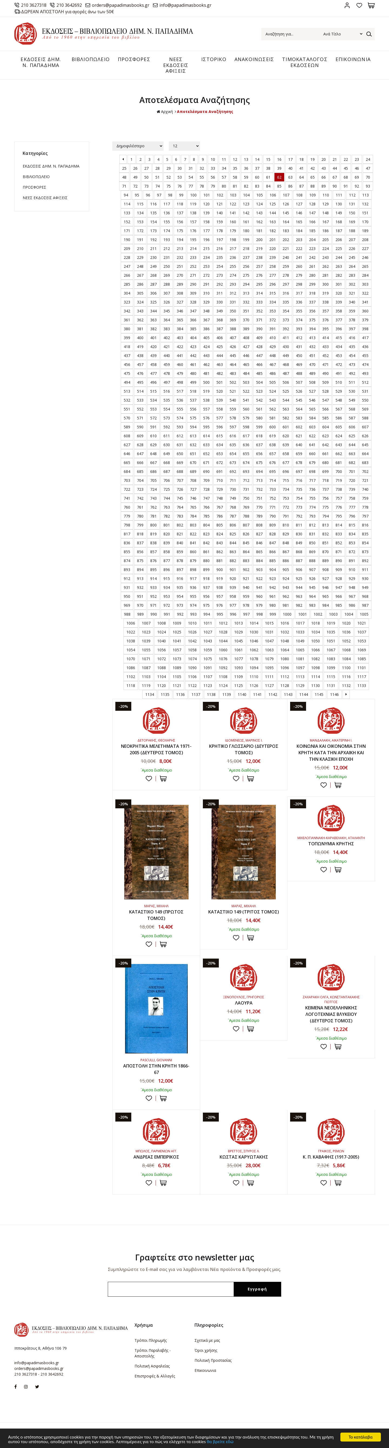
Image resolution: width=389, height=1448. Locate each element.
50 (146, 177)
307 (166, 293)
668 (166, 462)
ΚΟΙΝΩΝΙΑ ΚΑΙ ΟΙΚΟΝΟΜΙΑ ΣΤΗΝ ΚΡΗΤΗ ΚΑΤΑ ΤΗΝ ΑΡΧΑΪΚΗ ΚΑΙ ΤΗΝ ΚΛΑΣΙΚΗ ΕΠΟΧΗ (331, 752)
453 (339, 355)
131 (352, 203)
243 (325, 257)
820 (166, 533)
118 (180, 203)
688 (180, 471)
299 (312, 284)
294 (246, 284)
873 (365, 551)
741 (127, 498)
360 (365, 310)
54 (191, 177)
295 (259, 284)
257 (259, 266)
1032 (284, 632)
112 (352, 195)
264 (352, 266)
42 (312, 168)
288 (166, 284)
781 (153, 516)
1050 (315, 640)
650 (180, 453)
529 (339, 391)
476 (140, 373)
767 (219, 507)
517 (180, 391)
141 (233, 212)
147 (312, 212)
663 (352, 453)
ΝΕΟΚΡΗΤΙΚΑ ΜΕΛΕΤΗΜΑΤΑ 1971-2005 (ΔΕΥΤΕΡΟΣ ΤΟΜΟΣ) (156, 749)
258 (272, 266)
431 (299, 346)
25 (124, 168)
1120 (161, 685)
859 (180, 551)
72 (135, 186)
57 (224, 177)
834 (352, 533)
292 (219, 284)
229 (140, 257)
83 (257, 186)
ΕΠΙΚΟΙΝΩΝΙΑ (353, 59)
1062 (254, 649)
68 (346, 177)
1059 (207, 649)
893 (127, 569)
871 (339, 551)
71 (124, 186)
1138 (211, 694)
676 (272, 462)
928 (339, 578)
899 (206, 569)
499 (193, 382)
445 (233, 355)
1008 (161, 623)
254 (219, 266)
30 (179, 168)
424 (206, 346)
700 (339, 471)
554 (166, 409)
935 (180, 587)
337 (312, 302)
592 (166, 426)
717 (312, 480)
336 (299, 302)
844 (233, 542)
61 (268, 177)
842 (206, 542)
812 (312, 525)
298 (299, 284)
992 (180, 614)
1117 (361, 676)
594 (193, 426)
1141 (257, 694)
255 (233, 266)
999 (273, 614)
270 (180, 275)
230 (153, 257)
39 (279, 168)
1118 (130, 685)
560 (246, 409)
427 (246, 346)
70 (368, 177)
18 (301, 159)
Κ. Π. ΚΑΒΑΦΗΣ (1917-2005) (331, 1157)
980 (272, 605)
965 (325, 596)
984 (325, 605)
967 (352, 596)
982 (299, 605)
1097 (300, 667)
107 (286, 195)
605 (339, 426)
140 (219, 212)
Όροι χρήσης (205, 1350)
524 (272, 391)
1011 (207, 623)
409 (259, 337)
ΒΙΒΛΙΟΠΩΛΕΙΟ (91, 59)
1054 (130, 649)
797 (365, 516)
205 (325, 239)
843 (219, 542)
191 (140, 239)
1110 (254, 676)
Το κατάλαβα (361, 1437)
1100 (346, 667)
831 (312, 533)
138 (193, 212)
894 (140, 569)
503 (246, 382)
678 (299, 462)
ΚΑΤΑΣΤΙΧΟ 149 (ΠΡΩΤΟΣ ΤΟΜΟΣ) (156, 915)
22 (346, 159)
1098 (315, 667)
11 (224, 159)
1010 (192, 623)
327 (180, 302)
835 (365, 533)
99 (181, 195)
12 (235, 159)
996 (233, 614)
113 (365, 195)
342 (127, 310)
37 (257, 168)
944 (299, 587)
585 (325, 418)
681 (339, 462)
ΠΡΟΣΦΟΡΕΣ (134, 59)
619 (272, 435)
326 (166, 302)
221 (286, 248)
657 (272, 453)
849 (299, 542)
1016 (284, 623)
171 (127, 230)
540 (233, 400)
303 (365, 284)
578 (233, 418)
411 (286, 337)
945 (312, 587)
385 (193, 328)
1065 (300, 649)
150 (352, 212)
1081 (300, 658)
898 (193, 569)
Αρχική (165, 112)
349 (219, 310)
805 (219, 525)
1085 (361, 658)
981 (286, 605)
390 (259, 328)
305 (140, 293)
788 (246, 516)
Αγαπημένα (359, 5)
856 (140, 551)
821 (180, 533)
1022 (130, 632)
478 (166, 373)
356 (312, 310)
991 (167, 614)
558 (219, 409)
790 (272, 516)
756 (325, 498)
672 (219, 462)
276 (259, 275)
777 (352, 507)
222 (299, 248)
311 (219, 293)
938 (219, 587)
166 (312, 221)
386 (206, 328)
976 (219, 605)
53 (179, 177)
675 (259, 462)
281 (325, 275)
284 (365, 275)
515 (153, 391)
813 (325, 525)
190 (127, 239)
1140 (242, 694)
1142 (273, 694)
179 (233, 230)
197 (219, 239)
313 (246, 293)
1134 (149, 694)
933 (153, 587)
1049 (300, 640)
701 (352, 471)
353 (272, 310)
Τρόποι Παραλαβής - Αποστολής (153, 1353)
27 (146, 168)
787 (233, 516)
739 (352, 489)
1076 (223, 658)
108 (299, 195)
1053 (361, 640)
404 (193, 337)
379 (365, 319)
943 (286, 587)
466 (259, 364)
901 (233, 569)
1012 (223, 623)
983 (312, 605)
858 (166, 551)
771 (272, 507)
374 (299, 319)
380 (127, 328)
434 (339, 346)
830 (299, 533)
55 (202, 177)
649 (166, 453)
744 (166, 498)
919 (219, 578)
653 (219, 453)
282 (339, 275)
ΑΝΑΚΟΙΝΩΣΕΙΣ (254, 59)
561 (259, 409)
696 (286, 471)
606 (352, 426)
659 (299, 453)
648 (153, 453)
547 (325, 400)
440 (166, 355)
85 (279, 186)
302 (352, 284)
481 (206, 373)
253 (206, 266)
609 (140, 435)
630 (166, 444)
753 (286, 498)
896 (166, 569)
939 (233, 587)
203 (299, 239)
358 (339, 310)
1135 (165, 694)
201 (272, 239)
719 (339, 480)
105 (259, 195)
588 (365, 418)
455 (365, 355)
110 (326, 195)
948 (352, 587)
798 (127, 525)
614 (206, 435)
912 (127, 578)
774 (312, 507)
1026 (192, 632)
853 (352, 542)
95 (137, 195)
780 (140, 516)
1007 (146, 623)
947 (339, 587)
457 (140, 364)
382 (153, 328)
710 (219, 480)
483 (233, 373)
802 (180, 525)
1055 (146, 649)
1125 (238, 685)
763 (166, 507)
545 (299, 400)
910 (352, 569)
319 (325, 293)
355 (299, 310)
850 (312, 542)
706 (166, 480)
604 (325, 426)
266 (127, 275)
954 (180, 596)
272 (206, 275)
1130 (315, 685)
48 (124, 177)
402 (166, 337)
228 (127, 257)
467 (272, 364)
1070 (130, 658)
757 (339, 498)
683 (365, 462)
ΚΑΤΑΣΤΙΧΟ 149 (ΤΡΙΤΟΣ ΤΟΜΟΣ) (243, 912)
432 (312, 346)
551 (127, 409)
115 (140, 203)
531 (365, 391)
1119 (146, 685)
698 (312, 471)
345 (166, 310)
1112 (284, 676)
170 (365, 221)
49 (135, 177)
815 (352, 525)
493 (365, 373)
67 (335, 177)
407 (233, 337)
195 (193, 239)
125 (272, 203)
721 (365, 480)
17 (290, 159)
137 (180, 212)
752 (272, 498)
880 (206, 560)
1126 (254, 685)
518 (193, 391)
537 (193, 400)
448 (272, 355)
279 (299, 275)
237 (246, 257)
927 (325, 578)
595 (206, 426)
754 (299, 498)
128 (312, 203)
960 (259, 596)
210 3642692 (69, 5)
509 (325, 382)
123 (246, 203)
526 (299, 391)
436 (365, 346)
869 (312, 551)
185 (312, 230)
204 (312, 239)
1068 (346, 649)
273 (219, 275)
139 (206, 212)
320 (339, 293)
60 (257, 177)
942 (272, 587)
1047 (269, 640)
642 (325, 444)
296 (272, 284)
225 (339, 248)
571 (140, 418)
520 (219, 391)
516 (166, 391)
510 (339, 382)
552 (140, 409)
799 (140, 525)
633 (206, 444)
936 (193, 587)
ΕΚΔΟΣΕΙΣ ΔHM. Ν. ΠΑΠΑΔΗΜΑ (41, 62)
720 (352, 480)
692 (233, 471)
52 (168, 177)
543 (272, 400)
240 (286, 257)
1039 (146, 640)
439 (153, 355)
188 (352, 230)
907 (312, 569)
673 (233, 462)
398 (365, 328)
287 (153, 284)
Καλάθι (371, 5)
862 (219, 551)
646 (127, 453)
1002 (318, 614)
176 (193, 230)
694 (259, 471)
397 (352, 328)
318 (312, 293)
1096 (284, 667)
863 (233, 551)
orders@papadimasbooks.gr (120, 5)
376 (325, 319)
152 (127, 221)
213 (180, 248)
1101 (361, 667)
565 (312, 409)
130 (339, 203)
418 (127, 346)
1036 (346, 632)
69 (357, 177)
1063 (269, 649)
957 (219, 596)
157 (193, 221)
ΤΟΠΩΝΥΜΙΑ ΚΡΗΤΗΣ (331, 844)
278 (286, 275)
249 (153, 266)
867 (286, 551)
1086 (130, 667)
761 (140, 507)
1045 (238, 640)
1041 (177, 640)
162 (259, 221)
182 (272, 230)
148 (325, 212)
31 (191, 168)
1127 (269, 685)
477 (153, 373)
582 (286, 418)
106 (273, 195)
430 (286, 346)
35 (235, 168)
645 (365, 444)
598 (246, 426)
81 (235, 186)
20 (323, 159)
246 (365, 257)
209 (127, 248)
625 (352, 435)
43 (323, 168)
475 (127, 373)
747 (206, 498)
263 (339, 266)
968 (365, 596)
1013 (238, 623)
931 (127, 587)
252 (193, 266)
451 (312, 355)
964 (312, 596)
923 (272, 578)
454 (352, 355)
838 (153, 542)
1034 (315, 632)
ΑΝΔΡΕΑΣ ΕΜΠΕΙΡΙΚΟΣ (156, 1157)
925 (299, 578)
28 (157, 168)
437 (127, 355)
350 (233, 310)
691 (219, 471)
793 (312, 516)
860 (193, 551)
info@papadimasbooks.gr (185, 5)
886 (286, 560)
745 (180, 498)
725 (166, 489)
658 (286, 453)
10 (213, 159)
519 (206, 391)
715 (286, 480)
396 (339, 328)
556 (193, 409)
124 (259, 203)
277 (272, 275)
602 (299, 426)
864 (246, 551)
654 (233, 453)
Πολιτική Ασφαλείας (152, 1366)
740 (365, 489)
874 (127, 560)
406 (219, 337)
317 (299, 293)
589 (127, 426)
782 (166, 516)
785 (206, 516)
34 (224, 168)
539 (219, 400)
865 (259, 551)
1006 (130, 623)
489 (312, 373)
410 (272, 337)
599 (259, 426)
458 (153, 364)
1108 (223, 676)
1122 (192, 685)
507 (299, 382)
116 (153, 203)
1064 (284, 649)
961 (272, 596)
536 (180, 400)
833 (339, 533)
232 (180, 257)
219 (259, 248)
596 (219, 426)
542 (259, 400)
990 (153, 614)
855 (127, 551)
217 (233, 248)
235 (219, 257)
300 (325, 284)
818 (140, 533)
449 (286, 355)
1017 (300, 623)
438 (140, 355)
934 (166, 587)
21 (335, 159)
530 (352, 391)
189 (365, 230)
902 (246, 569)
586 (339, 418)
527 (312, 391)
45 (346, 168)
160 (233, 221)
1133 (361, 685)
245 (352, 257)
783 (180, 516)
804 (206, 525)
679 (312, 462)
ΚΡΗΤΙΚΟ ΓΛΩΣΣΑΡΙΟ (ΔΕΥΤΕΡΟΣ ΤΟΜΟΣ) (243, 749)
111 (339, 195)
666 (140, 462)
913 (140, 578)
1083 (331, 658)
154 (153, 221)
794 (325, 516)
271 (193, 275)
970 (140, 605)
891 (352, 560)
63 (290, 177)
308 (180, 293)
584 (312, 418)
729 (219, 489)
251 (180, 266)
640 (299, 444)
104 (246, 195)
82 (246, 186)
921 (246, 578)
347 (193, 310)
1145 (319, 694)
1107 (207, 676)
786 (219, 516)
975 (206, 605)
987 (365, 605)
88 (312, 186)
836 (127, 542)
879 (193, 560)
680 (325, 462)
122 (233, 203)
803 (193, 525)
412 (299, 337)
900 (219, 569)
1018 (315, 623)
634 (219, 444)
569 (365, 409)
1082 (315, 658)
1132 (346, 685)
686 (153, 471)
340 (352, 302)
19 (312, 159)
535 (166, 400)
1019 (331, 623)
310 (206, 293)
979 (259, 605)
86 (290, 186)
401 (153, 337)
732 (259, 489)
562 (272, 409)
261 (312, 266)
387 (219, 328)
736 (312, 489)
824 (219, 533)
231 (166, 257)
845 (246, 542)
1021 (361, 623)
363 (153, 319)
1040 (161, 640)
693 (246, 471)
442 (193, 355)
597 (233, 426)
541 (246, 400)
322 (365, 293)
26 (135, 168)
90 (335, 186)
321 (352, 293)
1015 (269, 623)
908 (325, 569)
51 (157, 177)
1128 (284, 685)
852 (339, 542)
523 (259, 391)
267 (140, 275)
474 (365, 364)
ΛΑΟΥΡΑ (244, 1003)
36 (246, 168)
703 (127, 480)
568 (352, 409)
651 (193, 453)
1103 (146, 676)
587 (352, 418)
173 (153, 230)
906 (299, 569)
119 (193, 203)
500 (206, 382)
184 (299, 230)
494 (127, 382)
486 (272, 373)
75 (168, 186)
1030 (254, 632)
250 (166, 266)
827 (259, 533)
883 (246, 560)
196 (206, 239)
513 (127, 391)
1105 (177, 676)
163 (272, 221)
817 (127, 533)
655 (246, 453)
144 (272, 212)
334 (272, 302)
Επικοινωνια (205, 1370)
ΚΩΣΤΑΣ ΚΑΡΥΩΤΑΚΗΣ (244, 1157)
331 (233, 302)
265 (365, 266)
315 (272, 293)
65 (312, 177)
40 (290, 168)
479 (180, 373)
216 (219, 248)
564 (299, 409)
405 (206, 337)
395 (325, 328)
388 (233, 328)
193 (166, 239)
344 (153, 310)
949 (365, 587)
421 (166, 346)
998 (259, 614)
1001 (302, 614)
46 (357, 168)
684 (127, 471)
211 (153, 248)
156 (180, 221)
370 (246, 319)
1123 (207, 685)
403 (180, 337)
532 (127, 400)
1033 (300, 632)
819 (153, 533)
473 (352, 364)
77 (191, 186)
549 (352, 400)
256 (246, 266)
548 (339, 400)
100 (193, 195)
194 (180, 239)
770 (259, 507)
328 (193, 302)
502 (233, 382)
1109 (238, 676)
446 (246, 355)
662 (339, 453)
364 (166, 319)
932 (140, 587)
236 (233, 257)
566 (325, 409)
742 (140, 498)
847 (272, 542)
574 (180, 418)
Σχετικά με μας (207, 1340)
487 (286, 373)
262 (325, 266)
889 (325, 560)
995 (220, 614)
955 (193, 596)
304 (127, 293)
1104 (161, 676)
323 (127, 302)
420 (153, 346)
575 (193, 418)
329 (206, 302)
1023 (146, 632)
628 (140, 444)
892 (365, 560)
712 (246, 480)
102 (220, 195)
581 (272, 418)
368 (219, 319)
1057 (177, 649)
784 (193, 516)
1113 (300, 676)
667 (153, 462)
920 (233, 578)
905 (286, 569)
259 (286, 266)
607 (365, 426)
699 (325, 471)
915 (166, 578)
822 (193, 533)
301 (339, 284)
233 (193, 257)
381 (140, 328)
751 (259, 498)
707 (180, 480)
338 (325, 302)
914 (153, 578)
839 (166, 542)
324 (140, 302)
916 (180, 578)
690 (206, 471)
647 (140, 453)
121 (219, 203)
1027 (207, 632)
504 (259, 382)
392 (286, 328)
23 (357, 159)
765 (193, 507)
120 (206, 203)
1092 (223, 667)
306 (153, 293)
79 (213, 186)
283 (352, 275)
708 (193, 480)
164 (286, 221)
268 (153, 275)
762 (153, 507)
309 (193, 293)
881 (219, 560)
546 (312, 400)
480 (193, 373)
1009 (177, 623)
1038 (130, 640)
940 (246, 587)
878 (180, 560)
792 (299, 516)
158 (206, 221)
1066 (315, 649)
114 (127, 203)
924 (286, 578)
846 (259, 542)
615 (219, 435)
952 (153, 596)
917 (193, 578)
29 (168, 168)
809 (272, 525)
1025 (177, 632)
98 (170, 195)
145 (286, 212)
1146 (334, 694)
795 (339, 516)
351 (246, 310)
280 (312, 275)
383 (166, 328)
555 (180, 409)
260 (299, 266)
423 (193, 346)
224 (325, 248)
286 (140, 284)
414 (325, 337)
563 (286, 409)
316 (286, 293)
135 (153, 212)
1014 (254, 623)
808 (259, 525)
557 (206, 409)
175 (180, 230)
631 (180, 444)
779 (127, 516)
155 (166, 221)
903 (259, 569)
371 (259, 319)
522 (246, 391)
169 (352, 221)
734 (286, 489)
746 (193, 498)
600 (272, 426)
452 (325, 355)
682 (352, 462)
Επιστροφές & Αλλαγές (155, 1376)
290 (193, 284)
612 (180, 435)
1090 (192, 667)
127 (299, 203)
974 (193, 605)
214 (193, 248)
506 (286, 382)
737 (325, 489)
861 (206, 551)
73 (146, 186)
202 (286, 239)
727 (193, 489)
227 (365, 248)
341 (365, 302)
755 (312, 498)
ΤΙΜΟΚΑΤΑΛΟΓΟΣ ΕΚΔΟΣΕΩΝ (304, 62)
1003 (333, 614)
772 (286, 507)
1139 (226, 694)
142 (246, 212)
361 (127, 319)
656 (259, 453)
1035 (331, 632)
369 (233, 319)
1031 (269, 632)
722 (127, 489)
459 (166, 364)
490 (325, 373)
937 (206, 587)
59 (246, 177)
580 (259, 418)
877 (166, 560)
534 (153, 400)
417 (365, 337)
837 (140, 542)
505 (272, 382)
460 (180, 364)
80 (224, 186)
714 (272, 480)
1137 (196, 694)
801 (166, 525)
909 (339, 569)
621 (299, 435)
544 (286, 400)
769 (246, 507)
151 (365, 212)
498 (180, 382)
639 (286, 444)
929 (352, 578)
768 (233, 507)
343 (140, 310)
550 (365, 400)
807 (246, 525)
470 (312, 364)
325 (153, 302)
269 (166, 275)
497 (166, 382)
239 (272, 257)
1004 (348, 614)
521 (233, 391)
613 (193, 435)
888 (312, 560)
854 (365, 542)
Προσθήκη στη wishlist (149, 778)
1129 (300, 685)
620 (286, 435)
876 (153, 560)
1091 (207, 667)
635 (233, 444)
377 (339, 319)
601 (286, 426)
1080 (284, 658)
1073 (177, 658)
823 (206, 533)
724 (153, 489)
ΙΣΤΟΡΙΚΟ (213, 59)
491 (339, 373)
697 (299, 471)
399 (127, 337)
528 (325, 391)
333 (259, 302)
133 (127, 212)
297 (286, 284)
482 (219, 373)
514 (140, 391)
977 (233, 605)
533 (140, 400)
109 (312, 195)
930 (365, 578)
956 (206, 596)
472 (339, 364)
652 (206, 453)
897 (180, 569)
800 (153, 525)
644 (352, 444)
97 (159, 195)
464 (233, 364)
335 (286, 302)
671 (206, 462)
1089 (177, 667)
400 (140, 337)
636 (246, 444)
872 (352, 551)
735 (299, 489)
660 (312, 453)
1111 (269, 676)
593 (180, 426)
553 (153, 409)
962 (286, 596)
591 (153, 426)
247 (127, 266)
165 (299, 221)
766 (206, 507)
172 (140, 230)
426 (233, 346)
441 (180, 355)
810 (286, 525)
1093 (238, 667)
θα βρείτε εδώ (220, 1441)
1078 (254, 658)
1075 (207, 658)
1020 (346, 623)
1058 (192, 649)
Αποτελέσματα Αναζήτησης (205, 111)
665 (127, 462)
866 (272, 551)
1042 (192, 640)
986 (352, 605)
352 (259, 310)
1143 (288, 694)
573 (166, 418)
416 (352, 337)
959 (246, 596)
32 (202, 168)
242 (312, 257)
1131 (331, 685)
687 (166, 471)
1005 (364, 614)
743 (153, 498)
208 (365, 239)
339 (339, 302)
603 (312, 426)
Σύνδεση (347, 5)
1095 (269, 667)
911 (365, 569)
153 (140, 221)
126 (286, 203)
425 (219, 346)
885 (272, 560)
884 (259, 560)
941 (259, 587)
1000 (287, 614)
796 (352, 516)
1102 (130, 676)
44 (335, 168)
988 (127, 614)
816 (365, 525)
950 (127, 596)
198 (233, 239)
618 (259, 435)
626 (365, 435)
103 (233, 195)
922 (259, 578)
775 (325, 507)
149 (339, 212)
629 (153, 444)
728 (206, 489)
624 (339, 435)
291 (206, 284)
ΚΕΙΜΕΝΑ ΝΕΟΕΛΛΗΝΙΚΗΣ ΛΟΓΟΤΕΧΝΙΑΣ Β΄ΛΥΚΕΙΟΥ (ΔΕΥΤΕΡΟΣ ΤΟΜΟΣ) (331, 1014)
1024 (161, 632)
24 (368, 159)
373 (286, 319)
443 (206, 355)
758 (352, 498)
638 (272, 444)
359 (352, 310)
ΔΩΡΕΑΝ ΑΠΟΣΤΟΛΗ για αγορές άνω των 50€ (67, 12)
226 (352, 248)
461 (193, 364)
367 (206, 319)
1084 (346, 658)
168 (339, 221)
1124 (223, 685)
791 (286, 516)
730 (233, 489)
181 (259, 230)
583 (299, 418)
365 (180, 319)
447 (259, 355)
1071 (146, 658)
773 (299, 507)
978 (246, 605)
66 (323, 177)
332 (246, 302)
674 (246, 462)
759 (365, 498)
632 (193, 444)
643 (339, 444)
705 (153, 480)
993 (193, 614)
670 (193, 462)
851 (325, 542)
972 (166, 605)
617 (246, 435)
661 (325, 453)
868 (299, 551)
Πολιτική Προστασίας (213, 1360)
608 (127, 435)
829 (286, 533)
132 (365, 203)
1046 (254, 640)
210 (140, 248)
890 (339, 560)
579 (246, 418)
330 (219, 302)
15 (268, 159)
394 (312, 328)
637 (259, 444)
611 (166, 435)
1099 (331, 667)
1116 (346, 676)
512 (365, 382)
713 (259, 480)
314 (259, 293)
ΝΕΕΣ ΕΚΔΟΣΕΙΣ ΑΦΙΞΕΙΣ (176, 65)
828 (272, 533)
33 (213, 168)
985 (339, 605)
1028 (223, 632)
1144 (303, 694)
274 (233, 275)
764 (180, 507)
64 (301, 177)
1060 (223, 649)
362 (140, 319)
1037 (361, 632)
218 (246, 248)
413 (312, 337)
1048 (284, 640)
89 (323, 186)
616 (233, 435)
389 (246, 328)
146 (299, 212)
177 (206, 230)
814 (339, 525)
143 (259, 212)
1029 (238, 632)
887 (299, 560)
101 (206, 195)
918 (206, 578)
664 (365, 453)
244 (339, 257)
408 (246, 337)
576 (206, 418)
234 (206, 257)
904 (272, 569)
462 (206, 364)
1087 (146, 667)
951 (140, 596)
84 (268, 186)
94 (126, 195)
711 (233, 480)
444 (219, 355)
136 (166, 212)
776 (339, 507)
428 (259, 346)
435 (352, 346)
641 (312, 444)
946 (325, 587)
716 (299, 480)
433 (325, 346)
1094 (254, 667)
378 (352, 319)
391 (272, 328)
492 (352, 373)
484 (246, 373)
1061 (238, 649)
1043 (207, 640)
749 (233, 498)
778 (365, 507)
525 (286, 391)
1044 (223, 640)
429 (272, 346)
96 (148, 195)
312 (233, 293)
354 (286, 310)
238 (259, 257)
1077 (238, 658)
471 (325, 364)
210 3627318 (33, 5)
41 (301, 168)
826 (246, 533)
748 (219, 498)
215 (206, 248)
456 (127, 364)
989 (140, 614)
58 (235, 177)
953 (166, 596)
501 (219, 382)
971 (153, 605)
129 (325, 203)
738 (339, 489)
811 (299, 525)
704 (140, 480)
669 (180, 462)
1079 (269, 658)
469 (299, 364)
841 (193, 542)
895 (153, 569)
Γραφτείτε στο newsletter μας (194, 1257)
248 (140, 266)
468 (286, 364)
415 (339, 337)
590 (140, 426)
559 (233, 409)
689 (193, 471)
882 (233, 560)
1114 (315, 676)
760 (127, 507)
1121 (177, 685)
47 (368, 168)
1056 (161, 649)
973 (180, 605)
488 (299, 373)
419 (140, 346)
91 (346, 186)
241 (299, 257)
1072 (161, 658)
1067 (331, 649)
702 (365, 471)
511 (352, 382)
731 (246, 489)
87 (301, 186)
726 (180, 489)
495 (140, 382)
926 (312, 578)
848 (286, 542)
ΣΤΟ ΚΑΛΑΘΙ (163, 778)
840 (180, 542)
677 (286, 462)
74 (157, 186)
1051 (331, 640)
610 (153, 435)
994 (206, 614)
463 (219, 364)
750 (246, 498)
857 (153, 551)
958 (233, 596)
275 (246, 275)
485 (259, 373)
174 (166, 230)
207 (352, 239)
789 (259, 516)
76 (179, 186)
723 (140, 489)
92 (357, 186)
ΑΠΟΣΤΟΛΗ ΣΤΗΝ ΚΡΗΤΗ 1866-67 (156, 1069)
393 (299, 328)
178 (219, 230)
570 (127, 418)
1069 (361, 649)
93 (368, 186)
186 (325, 230)
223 (312, 248)
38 (268, 168)
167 (325, 221)
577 (219, 418)
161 (246, 221)
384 (180, 328)
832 (325, 533)
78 (202, 186)
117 (166, 203)
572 (153, 418)
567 (339, 409)
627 (127, 444)
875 (140, 560)
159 (219, 221)
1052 (346, 640)
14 (257, 159)
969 (127, 605)
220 (272, 248)
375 (312, 319)
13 (246, 159)
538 (206, 400)
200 (259, 239)
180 (246, 230)
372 (272, 319)
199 (246, 239)
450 (299, 355)
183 (286, 230)
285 (127, 284)
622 (312, 435)
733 (272, 489)
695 (272, 471)
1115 (331, 676)
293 (233, 284)
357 (325, 310)
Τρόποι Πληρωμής (151, 1340)
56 (213, 177)
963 (299, 596)
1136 (180, 694)
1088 (161, 667)
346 (180, 310)
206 (339, 239)
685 (140, 471)
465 (246, 364)
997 (246, 614)
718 (325, 480)
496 (153, 382)
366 (193, 319)
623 (325, 435)
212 (166, 248)
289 (180, 284)
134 (140, 212)
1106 (192, 676)
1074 (192, 658)
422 (180, 346)
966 (339, 596)
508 (312, 382)
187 (339, 230)
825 (233, 533)
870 (325, 551)
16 (279, 159)
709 (206, 480)
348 (206, 310)
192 (153, 239)
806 (233, 525)
